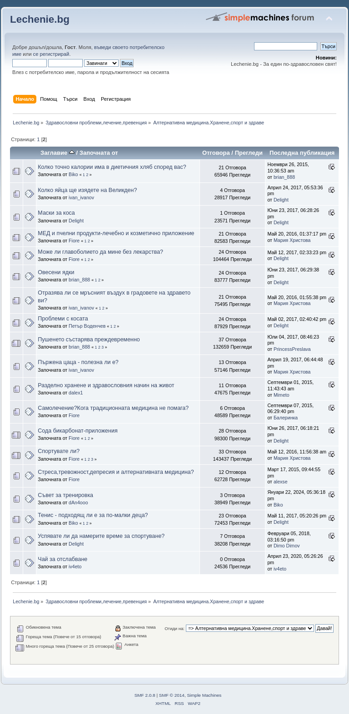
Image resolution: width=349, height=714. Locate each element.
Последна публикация (301, 152)
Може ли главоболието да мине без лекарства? (100, 252)
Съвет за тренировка (65, 495)
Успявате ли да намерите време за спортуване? (101, 536)
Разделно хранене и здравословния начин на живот (106, 385)
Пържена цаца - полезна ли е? (78, 362)
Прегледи (249, 152)
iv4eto (75, 566)
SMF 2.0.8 (145, 695)
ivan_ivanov (81, 197)
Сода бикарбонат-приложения (77, 431)
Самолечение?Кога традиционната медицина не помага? (113, 408)
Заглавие (57, 152)
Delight (281, 199)
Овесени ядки (56, 272)
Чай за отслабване (62, 559)
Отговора (216, 152)
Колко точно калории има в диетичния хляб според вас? (112, 167)
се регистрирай (51, 54)
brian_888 (284, 177)
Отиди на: (174, 628)
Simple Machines (204, 695)
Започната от (99, 152)
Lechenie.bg (40, 19)
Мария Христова (292, 240)
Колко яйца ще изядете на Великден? (87, 190)
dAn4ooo (78, 502)
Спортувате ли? (59, 451)
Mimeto (281, 395)
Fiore (74, 240)
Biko (73, 174)
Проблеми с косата (63, 318)
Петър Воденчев (87, 326)
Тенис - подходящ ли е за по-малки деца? (93, 515)
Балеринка (286, 417)
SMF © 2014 (171, 695)
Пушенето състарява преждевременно (89, 339)
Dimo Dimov (287, 545)
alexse (281, 481)
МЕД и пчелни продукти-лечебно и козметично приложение (116, 233)
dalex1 (76, 392)
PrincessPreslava (292, 349)
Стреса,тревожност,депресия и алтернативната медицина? (116, 472)
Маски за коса (56, 213)
